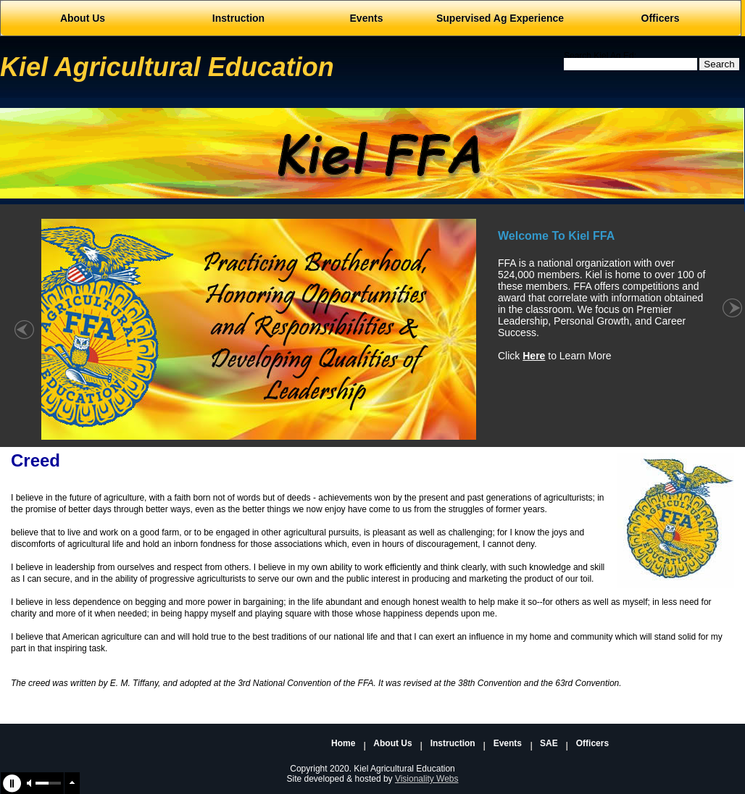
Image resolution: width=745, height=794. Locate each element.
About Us (392, 743)
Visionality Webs (427, 779)
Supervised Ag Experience (500, 18)
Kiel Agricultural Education (167, 67)
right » (732, 337)
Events (508, 743)
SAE (549, 743)
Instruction (452, 743)
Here (534, 356)
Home (343, 743)
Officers (660, 18)
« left (24, 337)
